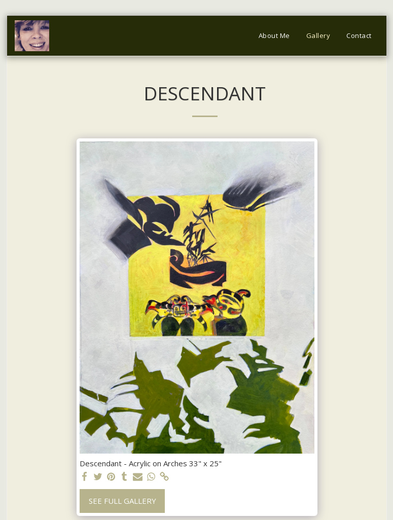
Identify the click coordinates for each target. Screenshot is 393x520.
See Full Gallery (122, 501)
